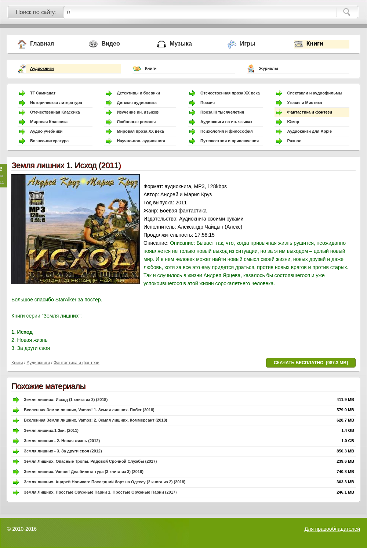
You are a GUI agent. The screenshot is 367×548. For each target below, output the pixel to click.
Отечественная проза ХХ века (230, 93)
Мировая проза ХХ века (140, 131)
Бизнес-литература (49, 141)
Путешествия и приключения (229, 141)
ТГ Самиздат (42, 93)
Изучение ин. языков (138, 112)
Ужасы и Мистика (304, 102)
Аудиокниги (42, 68)
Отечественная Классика (55, 112)
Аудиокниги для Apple (309, 131)
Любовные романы (136, 121)
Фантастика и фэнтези (309, 112)
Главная (42, 43)
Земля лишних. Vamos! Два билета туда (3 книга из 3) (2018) (83, 471)
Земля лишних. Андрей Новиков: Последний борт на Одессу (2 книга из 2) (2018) (104, 482)
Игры (247, 43)
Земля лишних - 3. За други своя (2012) (63, 451)
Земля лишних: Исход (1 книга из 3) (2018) (66, 399)
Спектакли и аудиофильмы (314, 93)
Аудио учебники (46, 131)
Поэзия (207, 102)
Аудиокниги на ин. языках (226, 121)
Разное (294, 141)
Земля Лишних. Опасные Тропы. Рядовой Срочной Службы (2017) (90, 461)
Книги (314, 43)
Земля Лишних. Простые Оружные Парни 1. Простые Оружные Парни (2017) (100, 492)
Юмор (293, 121)
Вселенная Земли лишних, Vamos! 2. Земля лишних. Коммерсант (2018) (95, 420)
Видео (110, 43)
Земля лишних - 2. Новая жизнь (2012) (62, 440)
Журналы (268, 68)
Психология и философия (226, 131)
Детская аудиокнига (136, 102)
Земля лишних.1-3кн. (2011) (51, 430)
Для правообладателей (332, 529)
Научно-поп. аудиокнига (141, 141)
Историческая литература (56, 102)
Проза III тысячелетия (222, 112)
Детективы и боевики (138, 93)
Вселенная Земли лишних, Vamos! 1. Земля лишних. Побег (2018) (89, 410)
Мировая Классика (49, 121)
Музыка (181, 43)
